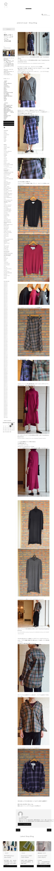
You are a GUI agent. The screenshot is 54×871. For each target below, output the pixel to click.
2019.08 (5, 384)
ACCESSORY (6, 129)
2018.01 (5, 409)
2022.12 (5, 331)
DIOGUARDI (6, 191)
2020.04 (5, 373)
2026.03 (5, 279)
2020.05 (5, 372)
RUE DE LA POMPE (8, 227)
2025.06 (5, 291)
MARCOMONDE (7, 177)
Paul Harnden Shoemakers (6, 247)
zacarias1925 (7, 259)
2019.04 (5, 389)
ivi (4, 239)
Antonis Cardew (7, 206)
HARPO (5, 212)
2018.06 (5, 403)
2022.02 (5, 344)
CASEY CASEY (7, 142)
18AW (5, 135)
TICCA (5, 154)
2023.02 (5, 328)
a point (5, 271)
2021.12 (5, 347)
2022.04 (5, 341)
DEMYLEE (6, 253)
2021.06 (5, 355)
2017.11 (5, 411)
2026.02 (5, 280)
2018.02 (5, 408)
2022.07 (5, 337)
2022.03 (5, 343)
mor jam (5, 262)
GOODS (5, 128)
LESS (5, 232)
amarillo (5, 265)
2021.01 (5, 361)
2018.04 (5, 405)
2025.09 (5, 287)
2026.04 (5, 277)
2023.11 (5, 316)
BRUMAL (5, 236)
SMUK (5, 255)
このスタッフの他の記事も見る (28, 816)
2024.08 (5, 304)
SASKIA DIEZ (6, 210)
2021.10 (5, 349)
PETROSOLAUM (7, 168)
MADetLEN (6, 223)
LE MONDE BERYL (7, 205)
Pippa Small (6, 240)
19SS (5, 133)
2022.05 (5, 340)
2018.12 (5, 395)
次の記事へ (47, 822)
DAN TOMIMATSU (8, 192)
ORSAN (5, 140)
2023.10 (5, 317)
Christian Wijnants (8, 146)
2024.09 (5, 303)
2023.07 (5, 321)
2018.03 (5, 407)
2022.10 (5, 333)
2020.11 (5, 364)
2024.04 (5, 309)
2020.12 (5, 363)
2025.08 (5, 288)
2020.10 (5, 365)
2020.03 (5, 375)
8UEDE (5, 273)
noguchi (5, 180)
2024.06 (5, 307)
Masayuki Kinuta (7, 201)
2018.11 (5, 396)
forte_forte (6, 231)
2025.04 (5, 293)
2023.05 (5, 324)
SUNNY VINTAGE (7, 226)
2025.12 (5, 283)
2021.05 (5, 356)
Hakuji (5, 156)
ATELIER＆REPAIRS (8, 267)
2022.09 (5, 335)
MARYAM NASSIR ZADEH (7, 218)
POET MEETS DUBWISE (6, 165)
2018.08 (5, 400)
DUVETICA (6, 230)
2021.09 (5, 351)
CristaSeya (6, 147)
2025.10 (5, 285)
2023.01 (5, 329)
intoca (5, 171)
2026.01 (5, 281)
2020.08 (5, 368)
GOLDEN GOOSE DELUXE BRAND (7, 250)
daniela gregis (7, 169)
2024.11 (5, 300)
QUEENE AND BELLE (8, 188)
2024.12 (5, 299)
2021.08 (5, 352)
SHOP (28, 7)
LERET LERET (6, 181)
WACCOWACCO (7, 216)
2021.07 (5, 353)
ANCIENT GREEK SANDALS (7, 197)
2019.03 (5, 391)
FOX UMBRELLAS (7, 204)
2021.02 (5, 360)
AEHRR (5, 143)
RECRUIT (33, 7)
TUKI (5, 151)
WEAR (5, 127)
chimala (5, 152)
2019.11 (5, 380)
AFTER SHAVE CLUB (8, 195)
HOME (13, 7)
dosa (5, 198)
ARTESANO (6, 242)
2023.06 (5, 323)
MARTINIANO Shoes (8, 219)
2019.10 (5, 381)
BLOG (17, 7)
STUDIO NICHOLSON (8, 234)
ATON (5, 144)
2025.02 (5, 296)
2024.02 (5, 312)
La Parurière (6, 160)
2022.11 (5, 332)
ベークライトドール (8, 162)
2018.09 (5, 399)
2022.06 (5, 339)
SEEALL (5, 148)
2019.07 (5, 385)
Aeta (5, 193)
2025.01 (5, 297)
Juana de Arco (7, 258)
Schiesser (6, 176)
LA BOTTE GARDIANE (8, 173)
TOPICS (23, 7)
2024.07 (5, 305)
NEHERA (5, 269)
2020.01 (5, 377)
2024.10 (5, 301)
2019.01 (5, 393)
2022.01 (5, 345)
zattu (5, 175)
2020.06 (5, 371)
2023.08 (5, 320)
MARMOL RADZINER (8, 248)
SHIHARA (6, 208)
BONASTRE (6, 220)
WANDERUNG (7, 179)
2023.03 (5, 327)
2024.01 (5, 313)
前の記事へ (20, 822)
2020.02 (5, 376)
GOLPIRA (6, 224)
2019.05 (5, 388)
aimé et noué (23, 845)
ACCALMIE (6, 187)
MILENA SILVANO (7, 183)
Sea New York (7, 270)
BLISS (5, 251)
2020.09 (5, 367)
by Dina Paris (6, 266)
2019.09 (5, 383)
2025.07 (5, 289)
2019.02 (5, 392)
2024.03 (5, 311)
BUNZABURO (6, 235)
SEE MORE (10, 858)
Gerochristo (6, 222)
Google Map (9, 119)
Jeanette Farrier (7, 214)
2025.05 (5, 292)
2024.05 (5, 308)
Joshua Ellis (6, 228)
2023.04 (5, 325)
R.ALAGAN (6, 244)
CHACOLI (6, 213)
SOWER (5, 150)
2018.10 (5, 397)
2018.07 (5, 401)
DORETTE (6, 243)
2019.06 (5, 387)
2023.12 (5, 315)
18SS (5, 136)
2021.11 (5, 348)
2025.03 (5, 295)
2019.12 (5, 379)
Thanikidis (6, 257)
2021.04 (5, 357)
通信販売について (9, 114)
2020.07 (5, 369)
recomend (6, 202)
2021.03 (5, 359)
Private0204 (6, 209)
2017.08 (5, 412)
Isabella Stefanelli (7, 200)
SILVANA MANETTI (8, 189)
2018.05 (5, 404)
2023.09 (5, 319)
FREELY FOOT (7, 238)
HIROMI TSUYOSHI (8, 185)
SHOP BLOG (9, 117)
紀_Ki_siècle (6, 172)
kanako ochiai (7, 158)
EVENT (5, 131)
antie (5, 845)
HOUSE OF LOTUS (7, 263)
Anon (5, 261)
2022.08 (5, 336)
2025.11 (5, 284)
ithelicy (5, 254)
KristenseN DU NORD (8, 159)
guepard (5, 155)
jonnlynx (5, 163)
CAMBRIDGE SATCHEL (8, 167)
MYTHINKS (6, 184)
